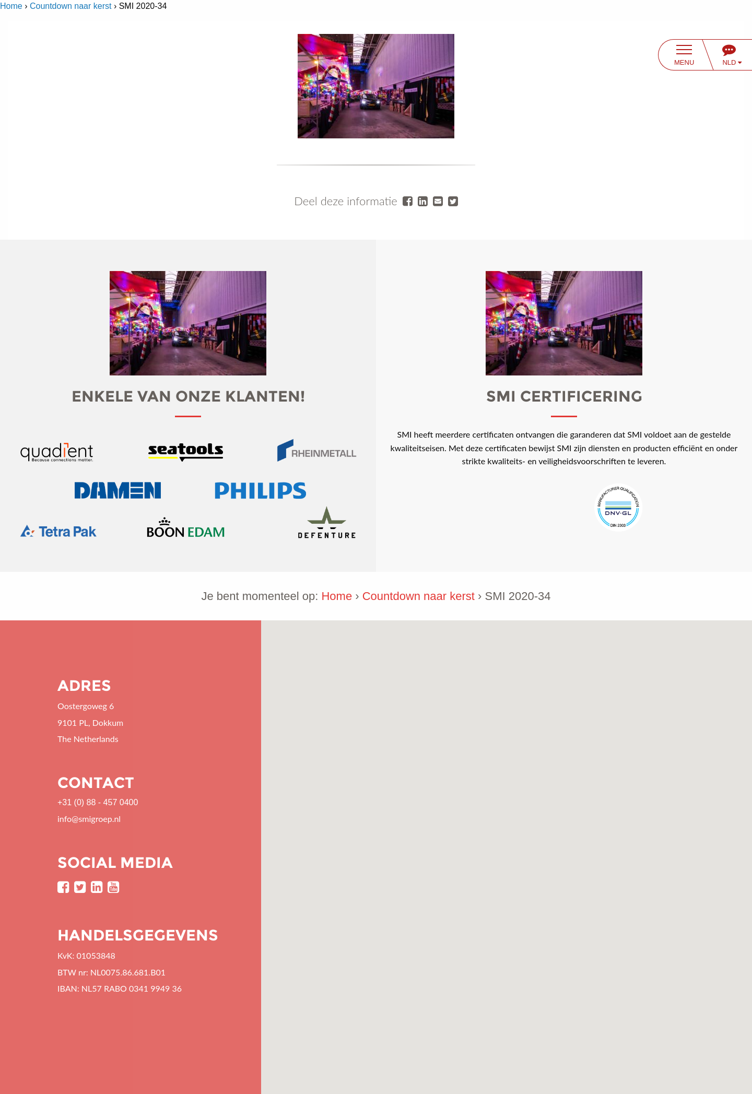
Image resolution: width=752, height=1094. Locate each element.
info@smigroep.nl (89, 819)
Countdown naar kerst (71, 6)
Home (11, 6)
